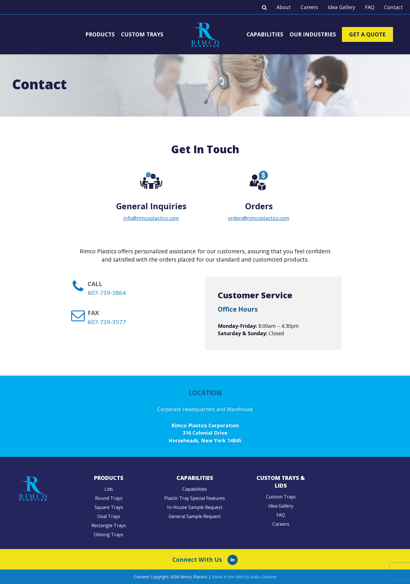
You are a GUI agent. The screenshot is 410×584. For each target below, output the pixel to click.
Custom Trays (142, 34)
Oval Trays (108, 516)
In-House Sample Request (194, 507)
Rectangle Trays (108, 525)
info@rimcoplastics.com (151, 218)
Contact (393, 7)
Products (100, 34)
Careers (309, 7)
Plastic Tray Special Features (194, 498)
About (283, 7)
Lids (108, 489)
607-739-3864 (107, 293)
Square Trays (109, 507)
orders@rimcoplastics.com (259, 218)
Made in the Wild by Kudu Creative (244, 576)
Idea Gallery (341, 7)
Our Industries (313, 34)
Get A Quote (367, 34)
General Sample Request (195, 516)
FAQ (369, 7)
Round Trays (108, 498)
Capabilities (265, 34)
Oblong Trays (108, 534)
